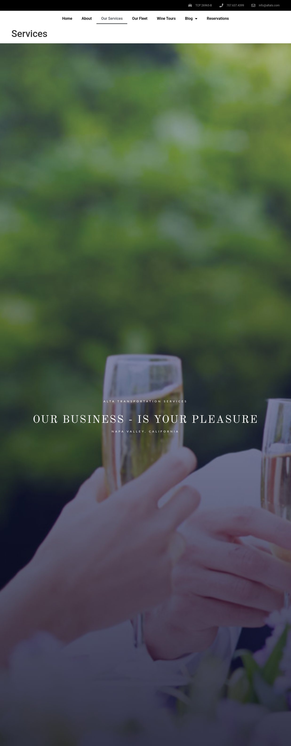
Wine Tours (166, 18)
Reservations (218, 18)
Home (67, 18)
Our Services (112, 18)
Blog (191, 18)
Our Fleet (139, 18)
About (87, 18)
